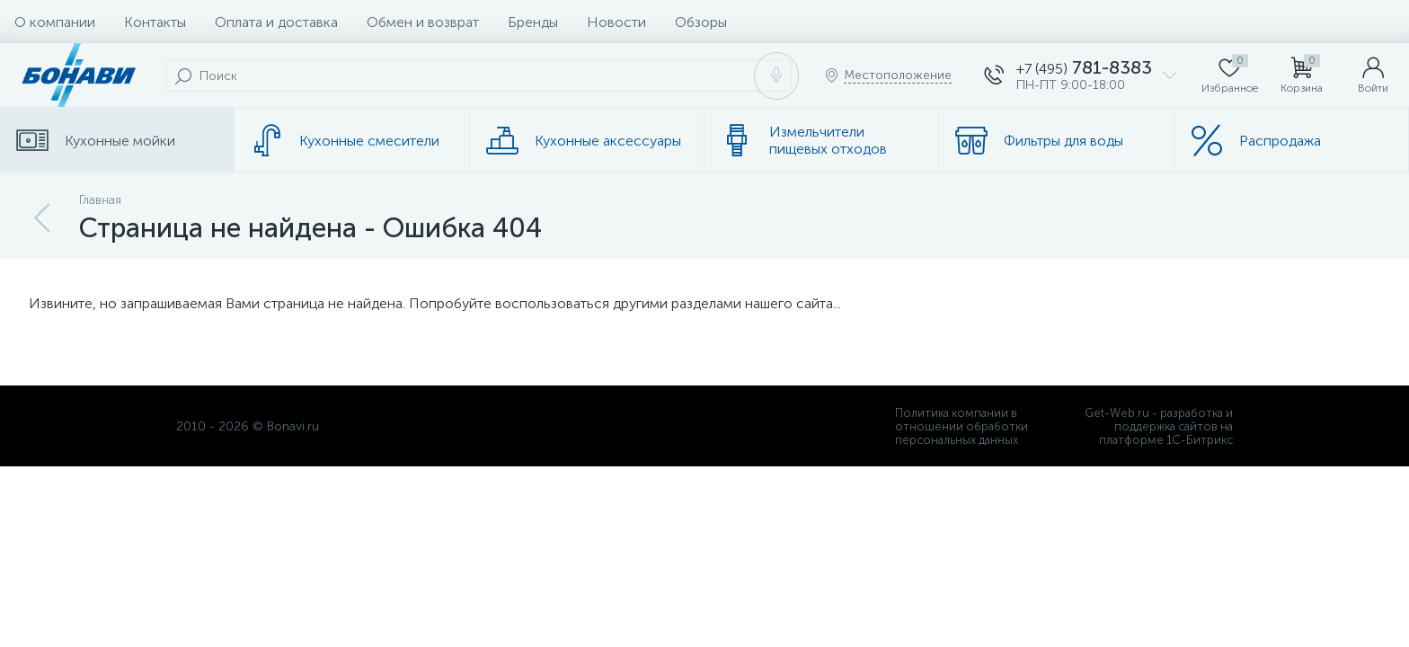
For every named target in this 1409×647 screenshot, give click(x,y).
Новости (616, 22)
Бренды (533, 22)
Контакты (155, 22)
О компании (54, 22)
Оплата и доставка (276, 22)
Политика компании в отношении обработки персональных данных (961, 426)
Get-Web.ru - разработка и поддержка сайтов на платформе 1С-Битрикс (1159, 426)
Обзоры (701, 22)
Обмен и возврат (423, 22)
